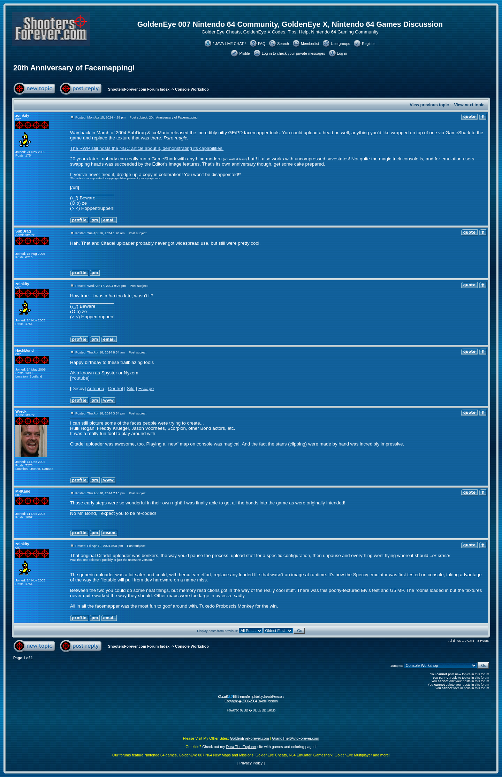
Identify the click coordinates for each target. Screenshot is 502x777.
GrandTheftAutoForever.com (295, 738)
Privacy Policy (251, 763)
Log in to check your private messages (293, 53)
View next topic (469, 104)
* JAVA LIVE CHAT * (229, 43)
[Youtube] (80, 378)
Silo (131, 388)
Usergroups (340, 43)
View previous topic (429, 104)
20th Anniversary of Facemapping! (74, 68)
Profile (244, 53)
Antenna (95, 388)
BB (246, 710)
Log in (342, 53)
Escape (146, 388)
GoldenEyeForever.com (249, 738)
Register (369, 43)
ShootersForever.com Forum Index (138, 89)
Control (115, 388)
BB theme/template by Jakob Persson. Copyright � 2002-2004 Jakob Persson (251, 698)
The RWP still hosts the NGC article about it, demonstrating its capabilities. (146, 148)
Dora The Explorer (241, 747)
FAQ (261, 43)
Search (283, 43)
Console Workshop (192, 89)
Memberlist (310, 43)
